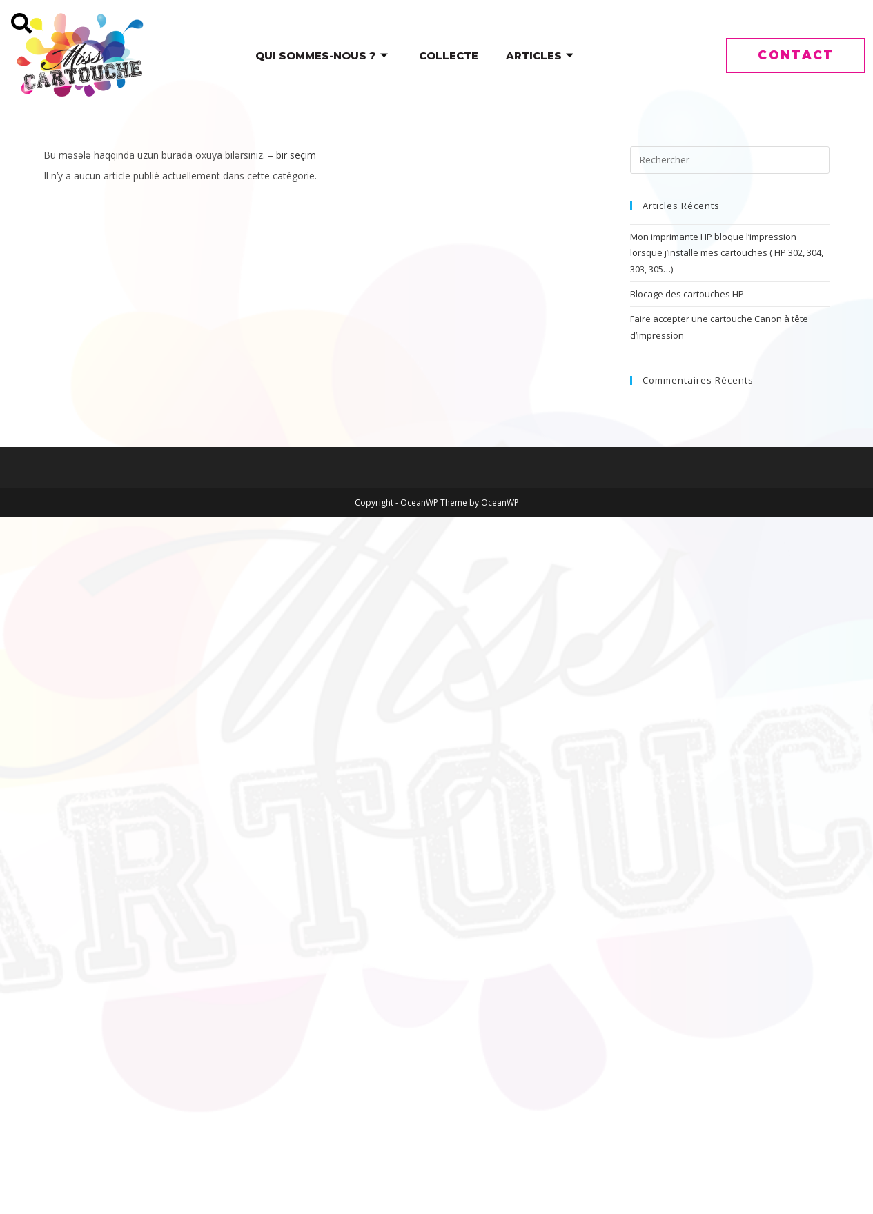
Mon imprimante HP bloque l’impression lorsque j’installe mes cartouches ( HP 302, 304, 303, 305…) (726, 252)
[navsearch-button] (12, 12)
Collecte (448, 55)
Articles (541, 55)
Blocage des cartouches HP (687, 294)
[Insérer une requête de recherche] (730, 160)
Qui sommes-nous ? (323, 55)
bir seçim (296, 154)
